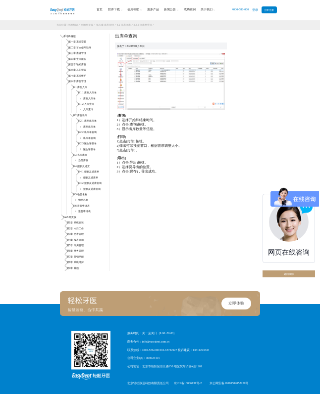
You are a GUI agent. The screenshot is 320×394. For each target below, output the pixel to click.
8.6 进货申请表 (81, 205)
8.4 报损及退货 (81, 166)
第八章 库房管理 (105, 24)
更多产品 (153, 9)
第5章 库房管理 (75, 245)
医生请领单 (87, 149)
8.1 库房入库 (80, 87)
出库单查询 (87, 137)
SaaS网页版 (69, 217)
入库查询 (86, 109)
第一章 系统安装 (77, 41)
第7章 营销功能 (75, 256)
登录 (255, 9)
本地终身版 (87, 24)
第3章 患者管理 (75, 233)
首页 (100, 9)
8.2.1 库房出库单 (87, 120)
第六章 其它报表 (77, 69)
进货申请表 (82, 211)
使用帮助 (134, 10)
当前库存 (81, 160)
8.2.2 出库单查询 (143, 24)
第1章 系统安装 (75, 222)
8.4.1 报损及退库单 (88, 171)
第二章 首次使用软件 (79, 47)
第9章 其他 (73, 267)
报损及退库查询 (90, 188)
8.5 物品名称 (80, 194)
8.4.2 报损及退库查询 (90, 182)
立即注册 (269, 10)
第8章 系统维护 (75, 262)
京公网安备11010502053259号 (229, 383)
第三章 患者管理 (77, 52)
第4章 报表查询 (75, 239)
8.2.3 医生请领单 (87, 143)
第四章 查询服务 (77, 58)
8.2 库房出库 (124, 24)
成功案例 (190, 9)
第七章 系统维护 (77, 75)
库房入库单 (87, 98)
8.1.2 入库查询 (86, 103)
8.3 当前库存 (80, 154)
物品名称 (81, 199)
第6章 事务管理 (75, 250)
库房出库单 (87, 126)
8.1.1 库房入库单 (87, 92)
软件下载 (115, 10)
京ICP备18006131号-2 (188, 383)
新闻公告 (171, 10)
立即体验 (236, 303)
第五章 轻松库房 (77, 64)
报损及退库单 (89, 177)
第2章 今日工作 (75, 228)
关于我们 (208, 10)
